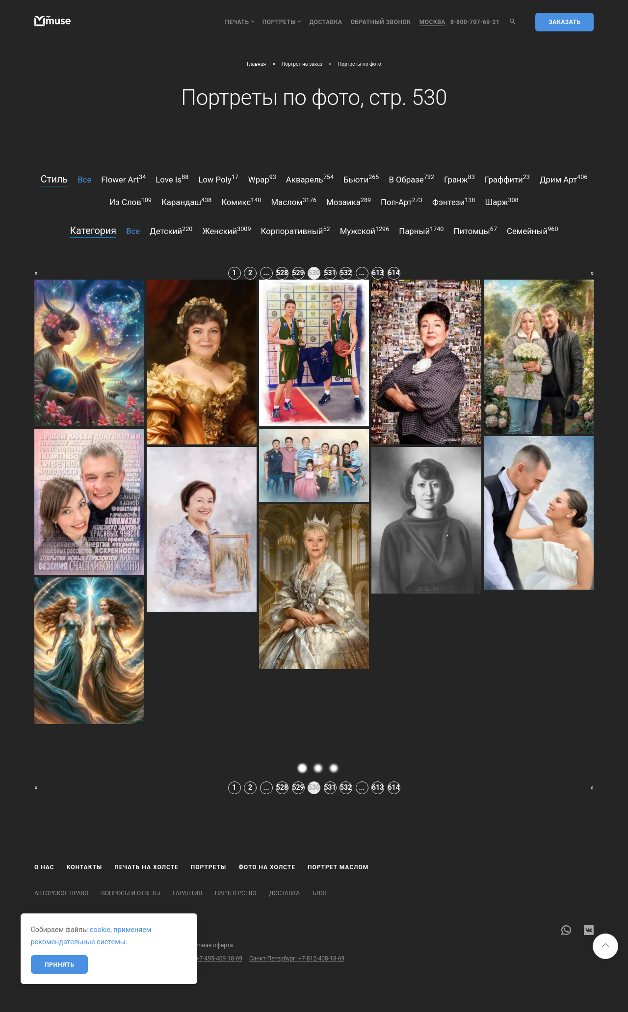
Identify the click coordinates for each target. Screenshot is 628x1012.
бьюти (361, 178)
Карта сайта (51, 945)
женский (226, 230)
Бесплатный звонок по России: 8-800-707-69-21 (99, 958)
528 (282, 273)
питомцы (475, 230)
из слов (130, 201)
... (266, 273)
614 (394, 273)
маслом (293, 201)
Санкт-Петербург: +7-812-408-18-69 (296, 958)
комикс (241, 201)
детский (171, 230)
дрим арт (563, 178)
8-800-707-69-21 (475, 22)
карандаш (186, 201)
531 (330, 273)
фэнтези (453, 201)
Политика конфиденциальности (124, 945)
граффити (507, 178)
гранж (459, 178)
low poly (218, 178)
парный (421, 230)
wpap (262, 178)
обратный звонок (381, 22)
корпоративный (295, 230)
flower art (123, 178)
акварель (310, 178)
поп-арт (401, 201)
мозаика (348, 201)
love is (172, 178)
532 (346, 273)
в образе (411, 178)
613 (378, 273)
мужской (365, 230)
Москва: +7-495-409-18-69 (207, 958)
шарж (501, 201)
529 (298, 273)
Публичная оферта (207, 945)
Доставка (325, 22)
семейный (532, 230)
